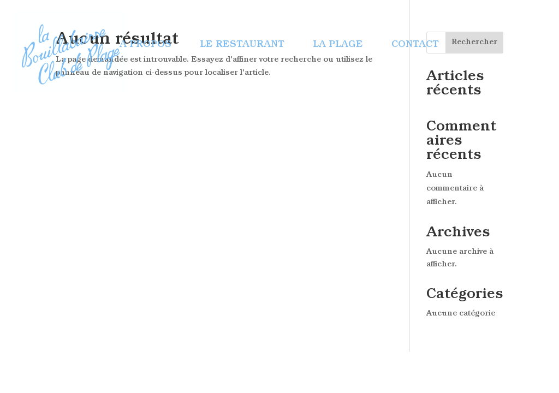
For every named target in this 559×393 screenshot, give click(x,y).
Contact (415, 45)
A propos (145, 45)
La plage (338, 45)
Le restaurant (242, 45)
